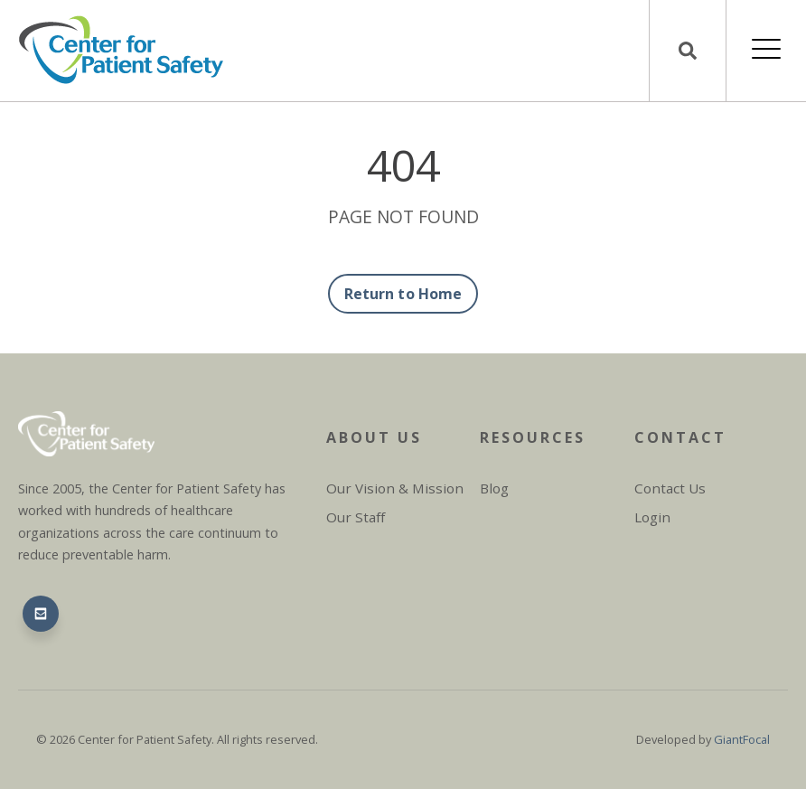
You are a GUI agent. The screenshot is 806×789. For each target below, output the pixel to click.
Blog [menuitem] (494, 488)
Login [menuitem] (652, 517)
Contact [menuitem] (680, 437)
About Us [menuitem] (374, 437)
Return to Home (403, 294)
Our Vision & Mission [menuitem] (395, 488)
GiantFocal (742, 739)
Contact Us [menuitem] (670, 488)
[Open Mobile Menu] (766, 50)
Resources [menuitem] (533, 437)
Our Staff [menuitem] (355, 517)
